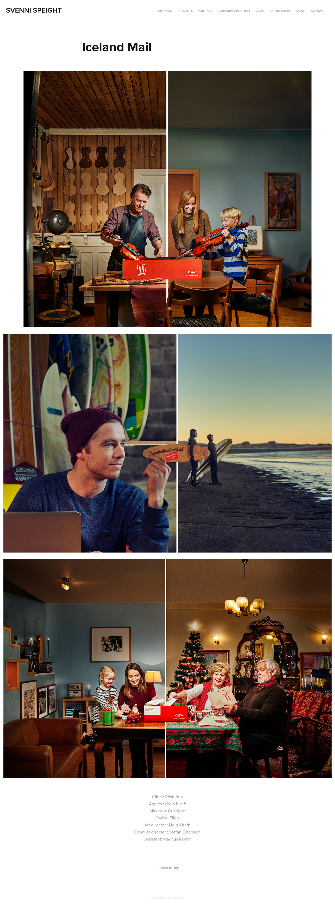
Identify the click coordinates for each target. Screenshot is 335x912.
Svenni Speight (34, 10)
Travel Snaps (280, 11)
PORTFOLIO (164, 11)
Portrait (205, 11)
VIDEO (260, 11)
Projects (185, 11)
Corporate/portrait (233, 11)
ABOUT (301, 11)
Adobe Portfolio (175, 897)
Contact (318, 11)
